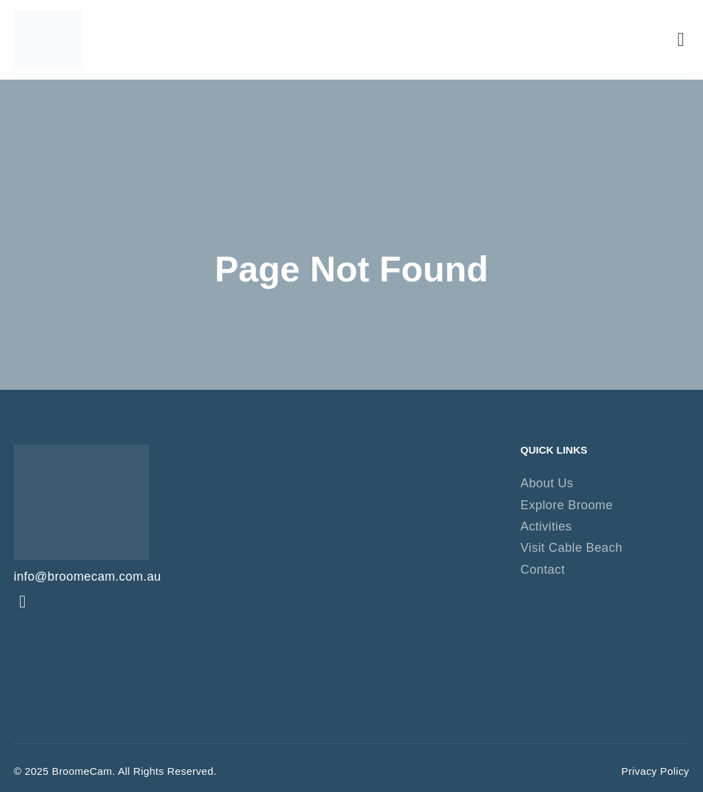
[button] (681, 39)
